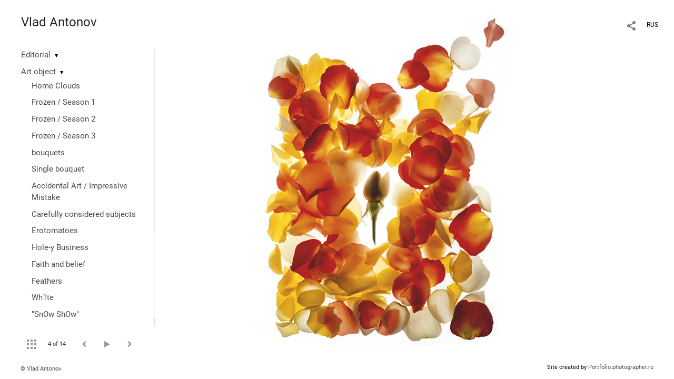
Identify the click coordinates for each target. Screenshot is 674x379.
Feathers (47, 281)
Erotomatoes (55, 230)
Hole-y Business (60, 247)
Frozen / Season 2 (63, 119)
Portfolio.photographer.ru (620, 367)
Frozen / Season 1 (63, 102)
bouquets (48, 152)
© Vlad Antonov (41, 368)
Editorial (36, 54)
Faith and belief (58, 264)
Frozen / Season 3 (63, 136)
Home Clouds (56, 86)
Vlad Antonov (59, 22)
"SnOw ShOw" (55, 314)
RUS (652, 24)
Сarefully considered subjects (84, 214)
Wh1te (43, 297)
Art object (38, 71)
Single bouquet (58, 169)
